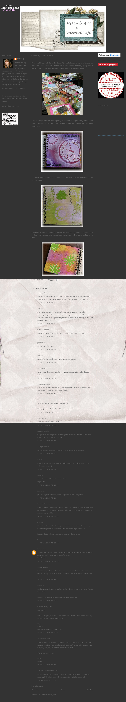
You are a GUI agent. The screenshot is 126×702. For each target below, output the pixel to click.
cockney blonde (42, 293)
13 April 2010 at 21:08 (48, 394)
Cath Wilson (41, 330)
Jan (38, 308)
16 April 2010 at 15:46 (48, 561)
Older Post (89, 690)
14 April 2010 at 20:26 (48, 485)
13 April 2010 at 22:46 (48, 425)
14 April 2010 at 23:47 (48, 543)
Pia (38, 475)
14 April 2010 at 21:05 (48, 498)
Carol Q (20, 59)
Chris (39, 400)
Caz (38, 522)
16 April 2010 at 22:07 (48, 580)
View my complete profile (13, 88)
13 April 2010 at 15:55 (48, 324)
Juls (38, 491)
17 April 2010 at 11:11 (48, 601)
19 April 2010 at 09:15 (48, 665)
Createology (41, 384)
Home (63, 690)
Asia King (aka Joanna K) (46, 671)
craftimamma (41, 639)
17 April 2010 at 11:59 (48, 633)
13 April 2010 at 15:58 (48, 337)
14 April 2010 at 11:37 (48, 454)
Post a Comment (37, 686)
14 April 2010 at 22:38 (48, 516)
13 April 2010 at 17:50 (48, 362)
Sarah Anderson (46, 66)
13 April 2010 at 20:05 (48, 378)
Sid (38, 355)
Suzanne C (41, 431)
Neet (39, 586)
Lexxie (39, 549)
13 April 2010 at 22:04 (48, 412)
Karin (39, 418)
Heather (40, 368)
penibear (40, 343)
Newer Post (35, 690)
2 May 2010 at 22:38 (46, 680)
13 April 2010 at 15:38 (48, 303)
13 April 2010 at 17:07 (48, 350)
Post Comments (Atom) (49, 695)
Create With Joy (42, 607)
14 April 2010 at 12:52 (48, 469)
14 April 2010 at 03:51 (48, 441)
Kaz (38, 460)
